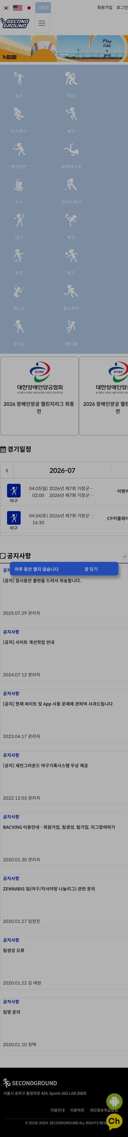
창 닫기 (91, 569)
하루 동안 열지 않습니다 (37, 569)
